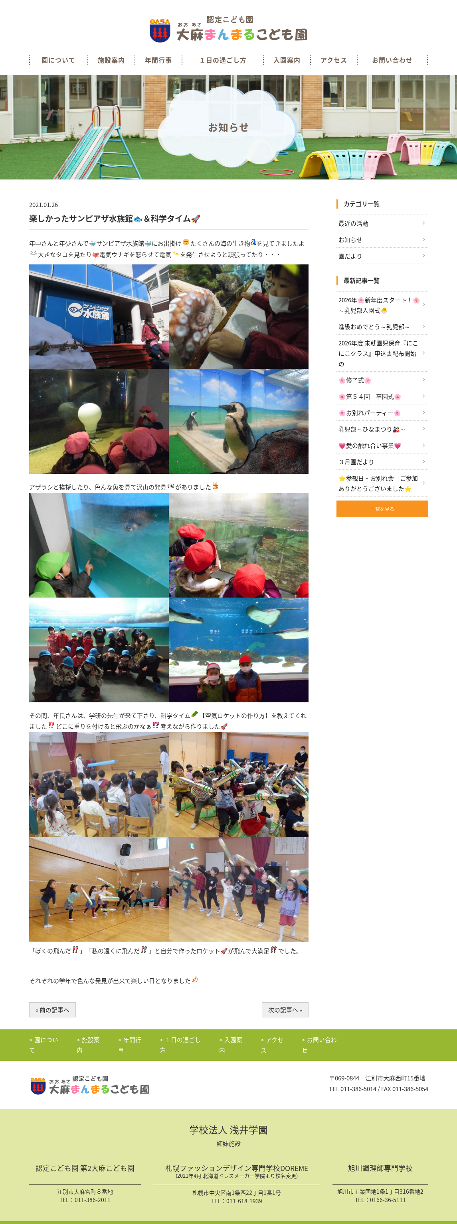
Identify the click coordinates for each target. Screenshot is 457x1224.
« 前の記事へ (52, 1009)
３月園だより (356, 463)
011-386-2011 (93, 1191)
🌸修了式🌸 (355, 380)
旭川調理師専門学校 (380, 1160)
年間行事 (158, 59)
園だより (350, 256)
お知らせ (350, 239)
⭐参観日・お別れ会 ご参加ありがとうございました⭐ (378, 484)
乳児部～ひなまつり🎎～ (372, 430)
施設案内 (111, 59)
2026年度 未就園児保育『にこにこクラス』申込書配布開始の (378, 354)
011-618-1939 (244, 1192)
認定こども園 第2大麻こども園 (85, 1160)
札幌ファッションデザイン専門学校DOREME (236, 1163)
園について (58, 59)
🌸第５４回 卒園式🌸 (370, 397)
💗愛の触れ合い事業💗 (370, 446)
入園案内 (287, 59)
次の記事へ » (285, 1009)
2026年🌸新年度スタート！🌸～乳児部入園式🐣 (379, 305)
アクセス (333, 59)
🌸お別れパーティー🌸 (369, 413)
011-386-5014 (358, 1079)
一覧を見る (382, 510)
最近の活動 (353, 223)
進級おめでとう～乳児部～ (374, 327)
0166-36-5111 (388, 1191)
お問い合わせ (392, 59)
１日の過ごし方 (223, 59)
